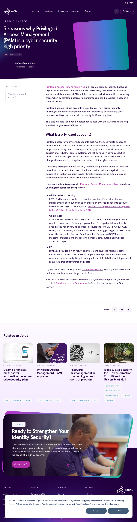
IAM (6, 400)
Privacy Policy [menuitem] (28, 518)
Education (109, 400)
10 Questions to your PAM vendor (70, 283)
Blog (19, 54)
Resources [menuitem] (63, 11)
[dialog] (69, 506)
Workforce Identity (113, 390)
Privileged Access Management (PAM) (65, 87)
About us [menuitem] (75, 11)
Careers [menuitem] (61, 494)
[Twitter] (114, 309)
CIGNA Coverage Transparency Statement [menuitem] (54, 518)
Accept (96, 511)
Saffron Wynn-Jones (25, 63)
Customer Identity (112, 386)
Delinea (12, 54)
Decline (118, 511)
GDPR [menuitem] (77, 518)
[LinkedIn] (121, 309)
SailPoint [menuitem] (88, 494)
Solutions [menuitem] (49, 11)
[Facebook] (129, 309)
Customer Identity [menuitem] (38, 494)
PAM (6, 54)
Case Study (126, 395)
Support (129, 3)
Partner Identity (112, 395)
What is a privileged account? (17, 95)
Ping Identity (84, 400)
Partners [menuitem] (88, 11)
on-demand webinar (92, 269)
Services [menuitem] (35, 11)
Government (17, 400)
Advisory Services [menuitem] (10, 494)
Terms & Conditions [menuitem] (11, 518)
